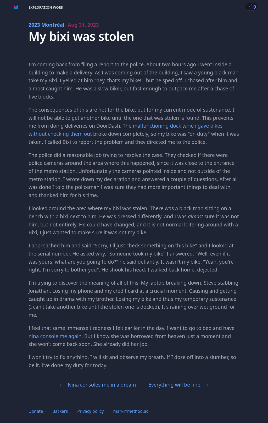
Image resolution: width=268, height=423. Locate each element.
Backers (60, 411)
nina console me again (55, 336)
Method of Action (15, 7)
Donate (36, 411)
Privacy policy (90, 411)
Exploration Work (46, 7)
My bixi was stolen (81, 36)
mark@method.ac (130, 411)
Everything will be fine (174, 384)
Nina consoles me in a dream (102, 384)
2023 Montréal (64, 24)
